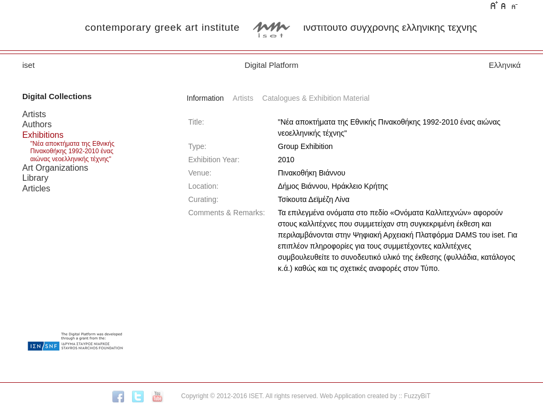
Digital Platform (271, 64)
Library (35, 177)
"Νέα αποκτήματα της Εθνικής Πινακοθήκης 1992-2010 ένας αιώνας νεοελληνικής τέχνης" (72, 151)
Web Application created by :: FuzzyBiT (375, 396)
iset (28, 64)
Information (205, 98)
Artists (34, 114)
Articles (36, 188)
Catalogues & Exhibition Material (316, 98)
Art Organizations (55, 167)
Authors (36, 124)
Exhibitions (43, 134)
